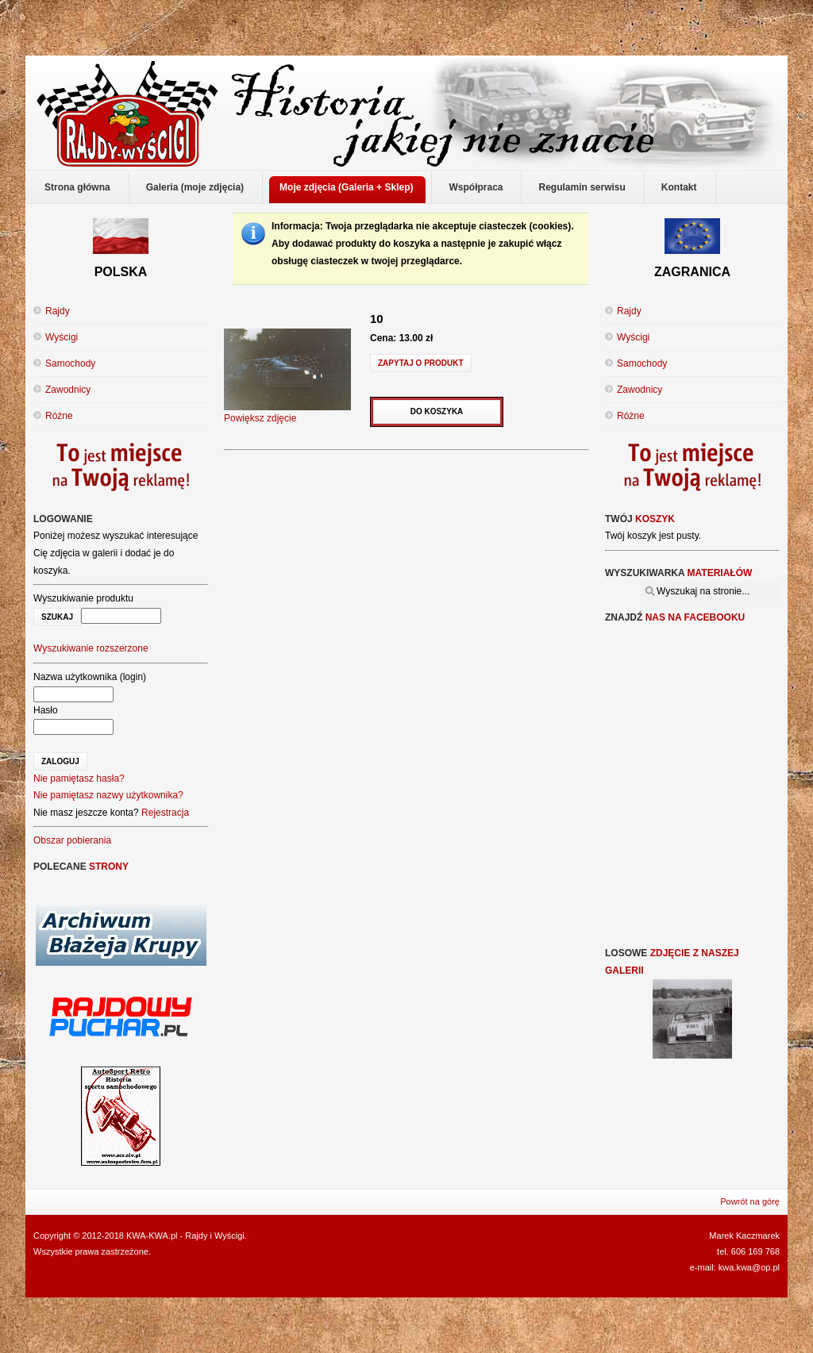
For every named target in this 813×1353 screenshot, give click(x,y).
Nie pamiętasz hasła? (79, 778)
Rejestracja (165, 812)
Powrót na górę (750, 1201)
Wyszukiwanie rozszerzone (90, 648)
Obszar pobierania (72, 840)
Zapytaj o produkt (421, 363)
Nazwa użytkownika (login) (89, 676)
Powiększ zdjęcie (287, 413)
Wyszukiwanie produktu (83, 598)
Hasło (45, 710)
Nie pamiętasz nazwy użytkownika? (108, 795)
